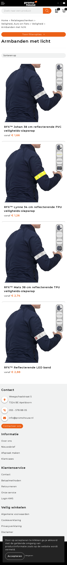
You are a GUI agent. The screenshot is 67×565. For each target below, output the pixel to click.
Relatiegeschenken (22, 20)
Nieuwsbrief (8, 447)
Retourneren (9, 486)
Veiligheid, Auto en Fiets (15, 24)
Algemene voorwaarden (15, 514)
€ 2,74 (12, 295)
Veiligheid (37, 24)
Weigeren (29, 555)
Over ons (6, 441)
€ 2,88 (12, 372)
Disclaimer (7, 532)
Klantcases (7, 459)
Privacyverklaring (11, 526)
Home (4, 20)
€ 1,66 (12, 135)
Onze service (8, 492)
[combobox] (22, 11)
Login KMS (7, 498)
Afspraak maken (10, 453)
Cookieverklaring (11, 520)
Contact (6, 474)
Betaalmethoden (11, 480)
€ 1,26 (12, 215)
